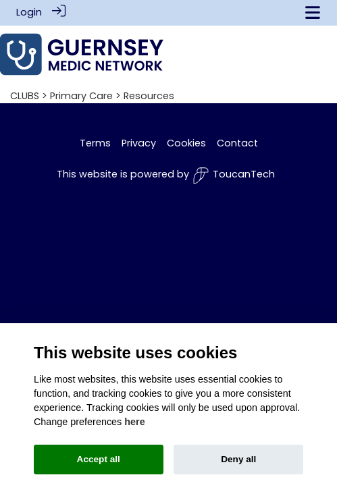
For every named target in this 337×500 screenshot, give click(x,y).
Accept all (98, 459)
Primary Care (81, 95)
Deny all (238, 459)
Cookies (186, 142)
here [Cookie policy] (134, 421)
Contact (237, 142)
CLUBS (24, 95)
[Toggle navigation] (313, 12)
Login (29, 12)
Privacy (139, 142)
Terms (95, 142)
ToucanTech (233, 175)
